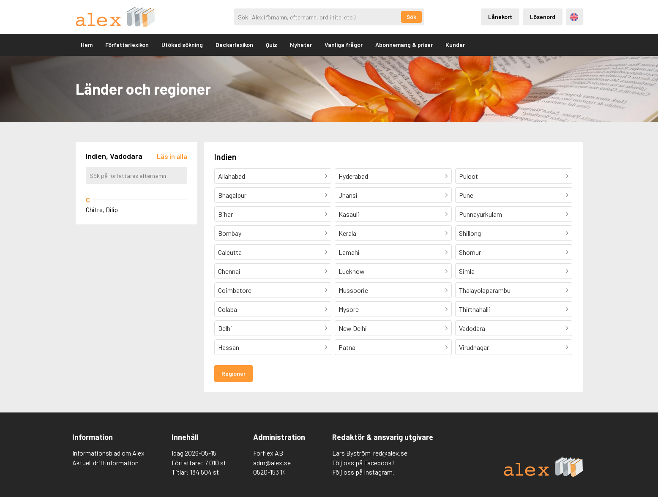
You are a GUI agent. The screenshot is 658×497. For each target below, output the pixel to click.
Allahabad (231, 176)
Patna (347, 347)
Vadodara (472, 328)
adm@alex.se (272, 463)
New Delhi (353, 328)
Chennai (229, 271)
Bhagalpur (232, 195)
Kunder (455, 44)
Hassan (228, 347)
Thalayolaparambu (485, 290)
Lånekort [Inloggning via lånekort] (500, 16)
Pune (466, 195)
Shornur (470, 252)
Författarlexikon (127, 44)
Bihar (225, 214)
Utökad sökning (182, 44)
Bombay (229, 233)
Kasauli (349, 214)
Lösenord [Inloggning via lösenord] (542, 16)
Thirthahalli (474, 309)
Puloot (468, 176)
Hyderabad (353, 176)
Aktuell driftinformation (105, 463)
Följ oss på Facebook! (363, 463)
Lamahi (349, 252)
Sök (411, 17)
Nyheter (301, 44)
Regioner (233, 373)
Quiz (271, 44)
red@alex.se (390, 453)
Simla (467, 271)
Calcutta (230, 252)
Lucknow (352, 271)
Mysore (349, 309)
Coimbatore (234, 290)
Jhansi (348, 195)
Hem (87, 44)
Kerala (347, 233)
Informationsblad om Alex (108, 453)
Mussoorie (353, 290)
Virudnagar (474, 347)
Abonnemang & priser (404, 44)
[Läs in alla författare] (172, 156)
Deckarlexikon (234, 44)
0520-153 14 (269, 472)
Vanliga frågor (344, 44)
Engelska (574, 17)
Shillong (470, 233)
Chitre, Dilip (102, 209)
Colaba (227, 309)
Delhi (225, 328)
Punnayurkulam (480, 214)
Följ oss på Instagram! (363, 472)
